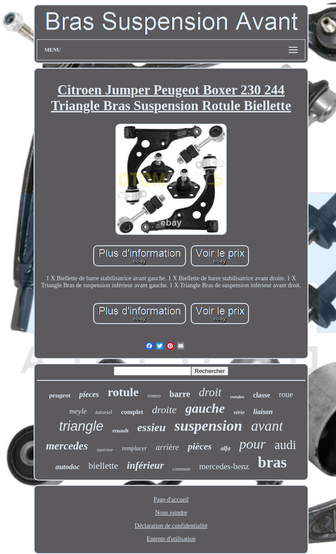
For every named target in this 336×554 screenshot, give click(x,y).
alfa (225, 448)
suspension (208, 426)
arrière (167, 447)
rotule (123, 392)
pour (252, 444)
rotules (237, 396)
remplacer (134, 448)
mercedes (67, 446)
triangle (81, 426)
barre (179, 394)
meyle (78, 411)
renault (120, 431)
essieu (151, 427)
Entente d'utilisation (171, 539)
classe (261, 395)
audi (285, 445)
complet (132, 411)
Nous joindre (171, 512)
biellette (103, 465)
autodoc (68, 467)
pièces (200, 446)
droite (164, 409)
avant (267, 426)
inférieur (145, 465)
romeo (154, 396)
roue (286, 394)
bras (272, 462)
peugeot (59, 395)
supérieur (105, 449)
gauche (205, 408)
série (239, 412)
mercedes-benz (224, 466)
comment (181, 468)
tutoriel (103, 412)
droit (210, 392)
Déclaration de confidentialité (171, 526)
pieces (89, 394)
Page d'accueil (171, 499)
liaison (263, 411)
